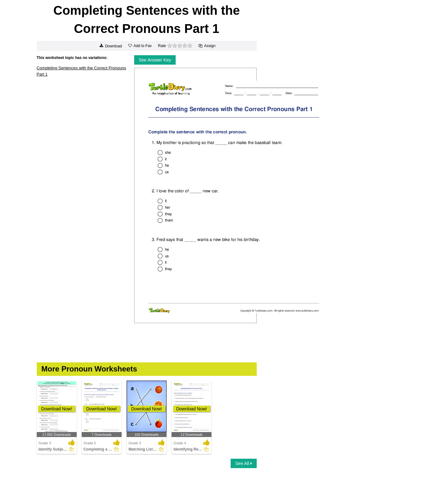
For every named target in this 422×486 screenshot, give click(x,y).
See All (243, 463)
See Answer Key (155, 59)
